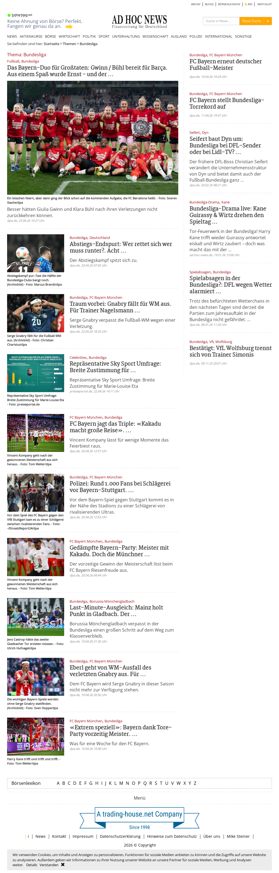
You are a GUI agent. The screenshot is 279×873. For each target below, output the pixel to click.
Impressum (83, 836)
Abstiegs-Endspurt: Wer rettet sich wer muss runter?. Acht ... (121, 248)
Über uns (211, 836)
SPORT (104, 36)
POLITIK (89, 36)
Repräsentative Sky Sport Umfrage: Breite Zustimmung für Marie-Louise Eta (112, 383)
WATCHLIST (264, 4)
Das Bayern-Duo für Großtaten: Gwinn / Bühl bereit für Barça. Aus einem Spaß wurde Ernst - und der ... (87, 71)
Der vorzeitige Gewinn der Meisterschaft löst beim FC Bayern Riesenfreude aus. (121, 567)
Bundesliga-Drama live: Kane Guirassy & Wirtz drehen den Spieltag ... (227, 216)
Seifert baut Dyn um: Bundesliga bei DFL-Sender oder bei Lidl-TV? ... (225, 146)
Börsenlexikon (26, 783)
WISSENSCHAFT (155, 36)
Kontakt (59, 836)
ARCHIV (195, 4)
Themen (69, 43)
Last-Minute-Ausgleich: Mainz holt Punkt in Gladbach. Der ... (116, 611)
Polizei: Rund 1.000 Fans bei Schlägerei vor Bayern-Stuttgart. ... (120, 487)
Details (31, 864)
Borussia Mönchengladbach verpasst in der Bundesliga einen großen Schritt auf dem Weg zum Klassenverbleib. (122, 630)
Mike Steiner (238, 836)
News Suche (251, 21)
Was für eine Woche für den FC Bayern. (109, 744)
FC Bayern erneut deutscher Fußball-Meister (225, 65)
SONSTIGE (243, 36)
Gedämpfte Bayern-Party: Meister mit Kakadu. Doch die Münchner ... (119, 551)
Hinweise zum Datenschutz (172, 836)
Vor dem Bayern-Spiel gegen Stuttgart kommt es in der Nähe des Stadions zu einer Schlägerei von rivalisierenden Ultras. (122, 506)
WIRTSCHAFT (69, 36)
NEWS (12, 36)
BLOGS (209, 4)
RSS (248, 4)
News (40, 836)
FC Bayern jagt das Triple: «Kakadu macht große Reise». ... (115, 427)
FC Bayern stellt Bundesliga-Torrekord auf (226, 104)
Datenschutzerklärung (120, 836)
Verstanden (49, 864)
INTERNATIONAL (218, 36)
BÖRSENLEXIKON (229, 4)
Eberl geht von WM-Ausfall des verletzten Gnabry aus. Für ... (110, 671)
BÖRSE (50, 36)
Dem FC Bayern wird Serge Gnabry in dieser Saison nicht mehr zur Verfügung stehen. (122, 687)
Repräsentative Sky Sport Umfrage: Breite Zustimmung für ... (115, 367)
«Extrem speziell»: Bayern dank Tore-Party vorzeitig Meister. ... (121, 731)
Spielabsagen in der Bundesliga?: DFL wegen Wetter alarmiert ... (230, 285)
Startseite (51, 43)
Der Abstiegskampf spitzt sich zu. (104, 260)
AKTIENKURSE (31, 36)
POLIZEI (195, 36)
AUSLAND (179, 36)
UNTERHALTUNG (126, 36)
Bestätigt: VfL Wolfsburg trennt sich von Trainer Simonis (230, 352)
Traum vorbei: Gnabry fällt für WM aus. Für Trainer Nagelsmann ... (120, 307)
